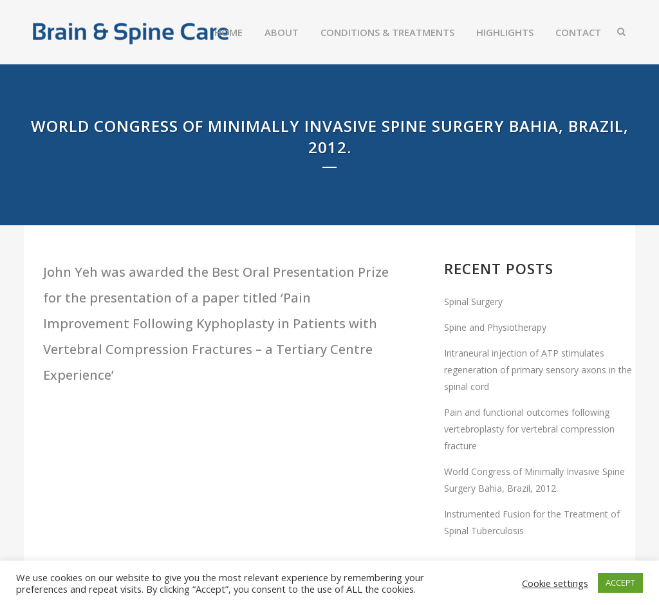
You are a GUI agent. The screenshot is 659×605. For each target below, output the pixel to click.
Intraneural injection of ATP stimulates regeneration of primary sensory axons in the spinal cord (538, 370)
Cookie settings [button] (555, 583)
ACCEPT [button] (620, 582)
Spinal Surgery (473, 301)
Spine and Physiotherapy (495, 327)
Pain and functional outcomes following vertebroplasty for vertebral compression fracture (529, 429)
